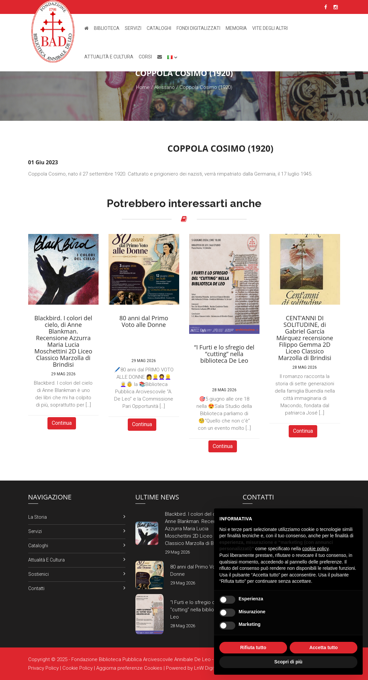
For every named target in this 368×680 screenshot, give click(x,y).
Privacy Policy (43, 668)
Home (143, 87)
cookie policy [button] (315, 548)
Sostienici (38, 574)
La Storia (37, 517)
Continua (62, 423)
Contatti (36, 588)
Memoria (236, 28)
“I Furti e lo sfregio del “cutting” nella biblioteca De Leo (201, 609)
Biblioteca (106, 28)
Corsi (145, 56)
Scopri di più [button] (288, 661)
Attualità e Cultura (108, 56)
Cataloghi (159, 28)
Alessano (164, 87)
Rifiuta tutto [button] (253, 647)
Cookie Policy (77, 668)
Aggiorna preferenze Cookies (129, 668)
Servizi (133, 28)
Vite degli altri (270, 28)
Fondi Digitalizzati (198, 28)
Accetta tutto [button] (323, 647)
